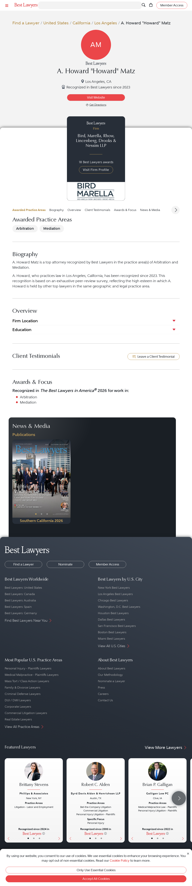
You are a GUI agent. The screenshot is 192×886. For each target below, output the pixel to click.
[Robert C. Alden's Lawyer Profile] (95, 776)
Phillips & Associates (34, 793)
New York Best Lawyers (114, 587)
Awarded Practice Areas (29, 210)
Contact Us (105, 700)
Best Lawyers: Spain (18, 607)
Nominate (65, 564)
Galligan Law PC (157, 793)
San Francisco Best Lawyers (117, 626)
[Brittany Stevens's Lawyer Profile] (33, 776)
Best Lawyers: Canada (20, 594)
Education (21, 329)
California (81, 23)
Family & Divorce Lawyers (22, 687)
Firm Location (25, 320)
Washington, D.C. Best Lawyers (119, 607)
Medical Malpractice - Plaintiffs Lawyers (31, 675)
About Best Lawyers (111, 668)
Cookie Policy (120, 860)
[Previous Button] (15, 482)
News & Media (150, 210)
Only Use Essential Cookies (96, 870)
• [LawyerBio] (34, 838)
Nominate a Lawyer (111, 681)
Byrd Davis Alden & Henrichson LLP (95, 793)
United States (56, 23)
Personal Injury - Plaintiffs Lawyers (28, 668)
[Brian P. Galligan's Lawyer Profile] (157, 776)
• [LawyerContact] (39, 838)
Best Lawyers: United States (23, 587)
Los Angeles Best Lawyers (115, 594)
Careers (103, 694)
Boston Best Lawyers (112, 632)
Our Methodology (110, 675)
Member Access (107, 564)
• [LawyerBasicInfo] (28, 838)
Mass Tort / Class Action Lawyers (27, 681)
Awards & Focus (125, 210)
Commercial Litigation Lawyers (26, 713)
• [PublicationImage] (36, 514)
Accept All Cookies (96, 879)
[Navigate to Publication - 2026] (41, 482)
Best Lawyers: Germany (21, 613)
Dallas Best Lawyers (111, 619)
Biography (56, 210)
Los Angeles (105, 23)
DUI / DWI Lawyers (18, 700)
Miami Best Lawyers (111, 638)
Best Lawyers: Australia (20, 600)
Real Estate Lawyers (18, 719)
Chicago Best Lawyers (113, 600)
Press (101, 687)
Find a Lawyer (25, 23)
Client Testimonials (97, 210)
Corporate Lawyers (18, 706)
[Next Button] (67, 482)
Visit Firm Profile (96, 170)
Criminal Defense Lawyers (22, 694)
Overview (74, 210)
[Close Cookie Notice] (188, 853)
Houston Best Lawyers (113, 613)
